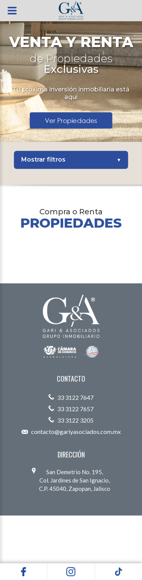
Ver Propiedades (71, 120)
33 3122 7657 (71, 408)
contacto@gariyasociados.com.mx (71, 431)
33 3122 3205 (71, 420)
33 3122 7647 (71, 397)
